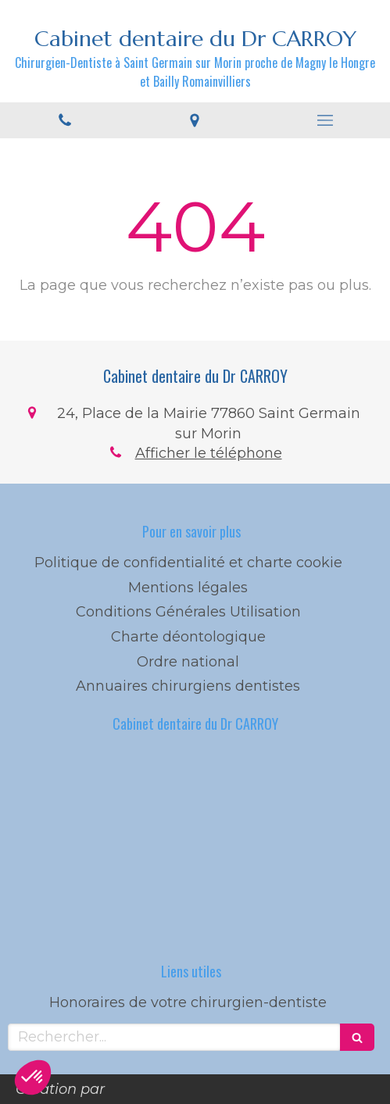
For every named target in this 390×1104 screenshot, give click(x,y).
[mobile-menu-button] (325, 120)
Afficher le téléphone (208, 453)
